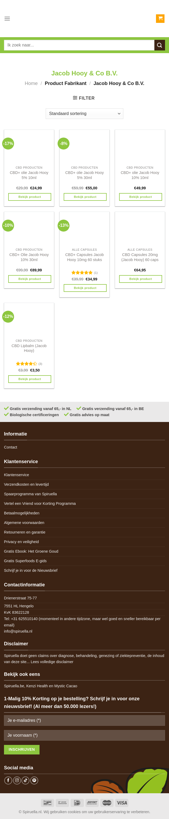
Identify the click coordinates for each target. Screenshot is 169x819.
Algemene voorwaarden (24, 523)
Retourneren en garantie (24, 532)
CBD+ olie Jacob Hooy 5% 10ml (29, 175)
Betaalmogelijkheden (22, 513)
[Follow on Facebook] (8, 780)
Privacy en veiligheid (21, 542)
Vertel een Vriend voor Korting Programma (40, 503)
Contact (10, 447)
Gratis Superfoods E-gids (25, 561)
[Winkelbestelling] (84, 113)
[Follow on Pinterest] (34, 780)
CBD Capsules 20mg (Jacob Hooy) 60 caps (140, 257)
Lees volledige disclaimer (52, 662)
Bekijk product (30, 196)
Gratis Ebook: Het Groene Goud (31, 551)
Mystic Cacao (65, 686)
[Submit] (159, 45)
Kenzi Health (37, 686)
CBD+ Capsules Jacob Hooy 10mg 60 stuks (84, 257)
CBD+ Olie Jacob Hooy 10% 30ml (29, 257)
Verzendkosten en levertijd (26, 484)
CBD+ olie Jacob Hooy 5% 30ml (84, 175)
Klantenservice (16, 475)
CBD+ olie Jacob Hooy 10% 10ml (140, 175)
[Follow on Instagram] (17, 780)
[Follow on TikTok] (25, 780)
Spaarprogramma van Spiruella (30, 494)
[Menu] (7, 18)
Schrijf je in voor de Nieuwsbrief (31, 570)
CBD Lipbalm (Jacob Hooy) (29, 348)
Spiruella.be (14, 686)
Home (31, 83)
